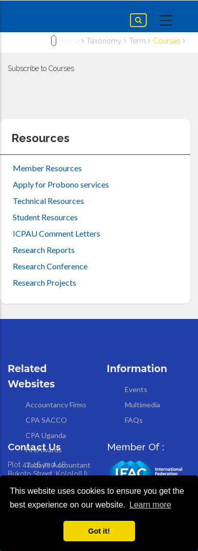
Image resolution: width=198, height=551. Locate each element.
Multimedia (142, 404)
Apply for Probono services (61, 184)
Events (136, 389)
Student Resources (45, 217)
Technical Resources (48, 200)
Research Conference (50, 266)
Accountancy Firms (56, 404)
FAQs (134, 420)
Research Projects (44, 282)
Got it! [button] (98, 531)
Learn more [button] (150, 504)
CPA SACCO (46, 420)
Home (69, 41)
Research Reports (44, 250)
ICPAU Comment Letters (56, 233)
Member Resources (47, 168)
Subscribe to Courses (41, 68)
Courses (167, 41)
